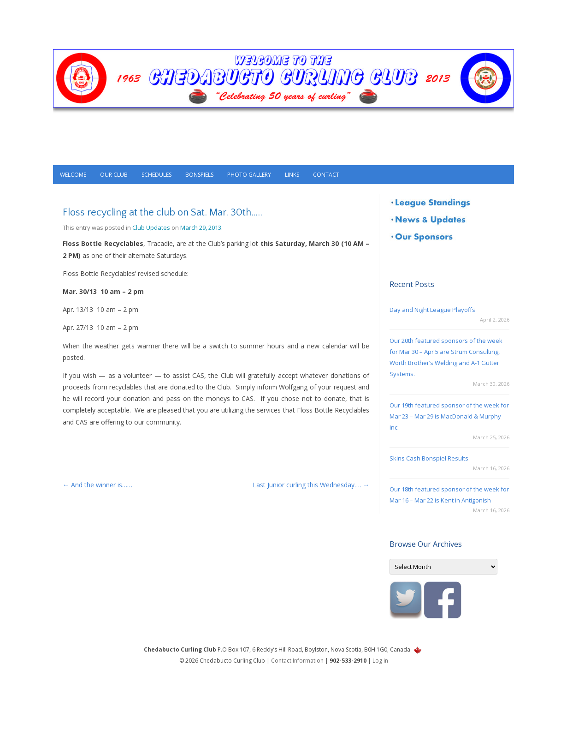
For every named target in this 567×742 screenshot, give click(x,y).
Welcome (73, 175)
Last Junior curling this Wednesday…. (311, 484)
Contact (326, 175)
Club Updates (151, 227)
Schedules (156, 175)
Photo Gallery (249, 175)
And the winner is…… (97, 484)
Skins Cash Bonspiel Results (429, 458)
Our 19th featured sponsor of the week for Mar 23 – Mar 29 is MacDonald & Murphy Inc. (449, 416)
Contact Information (297, 660)
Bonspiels (199, 175)
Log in (380, 660)
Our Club (114, 175)
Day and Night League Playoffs (432, 309)
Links (292, 175)
